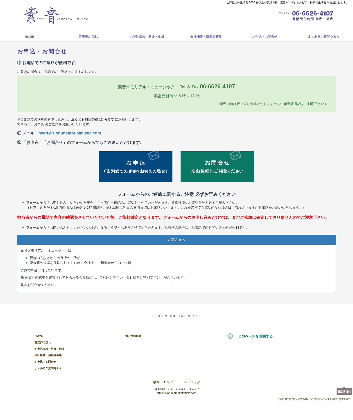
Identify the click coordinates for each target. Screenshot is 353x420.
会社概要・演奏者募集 (206, 36)
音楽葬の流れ (88, 36)
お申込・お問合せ (264, 36)
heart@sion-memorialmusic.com (69, 133)
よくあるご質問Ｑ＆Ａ (323, 36)
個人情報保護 (133, 335)
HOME (29, 36)
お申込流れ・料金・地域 (147, 36)
